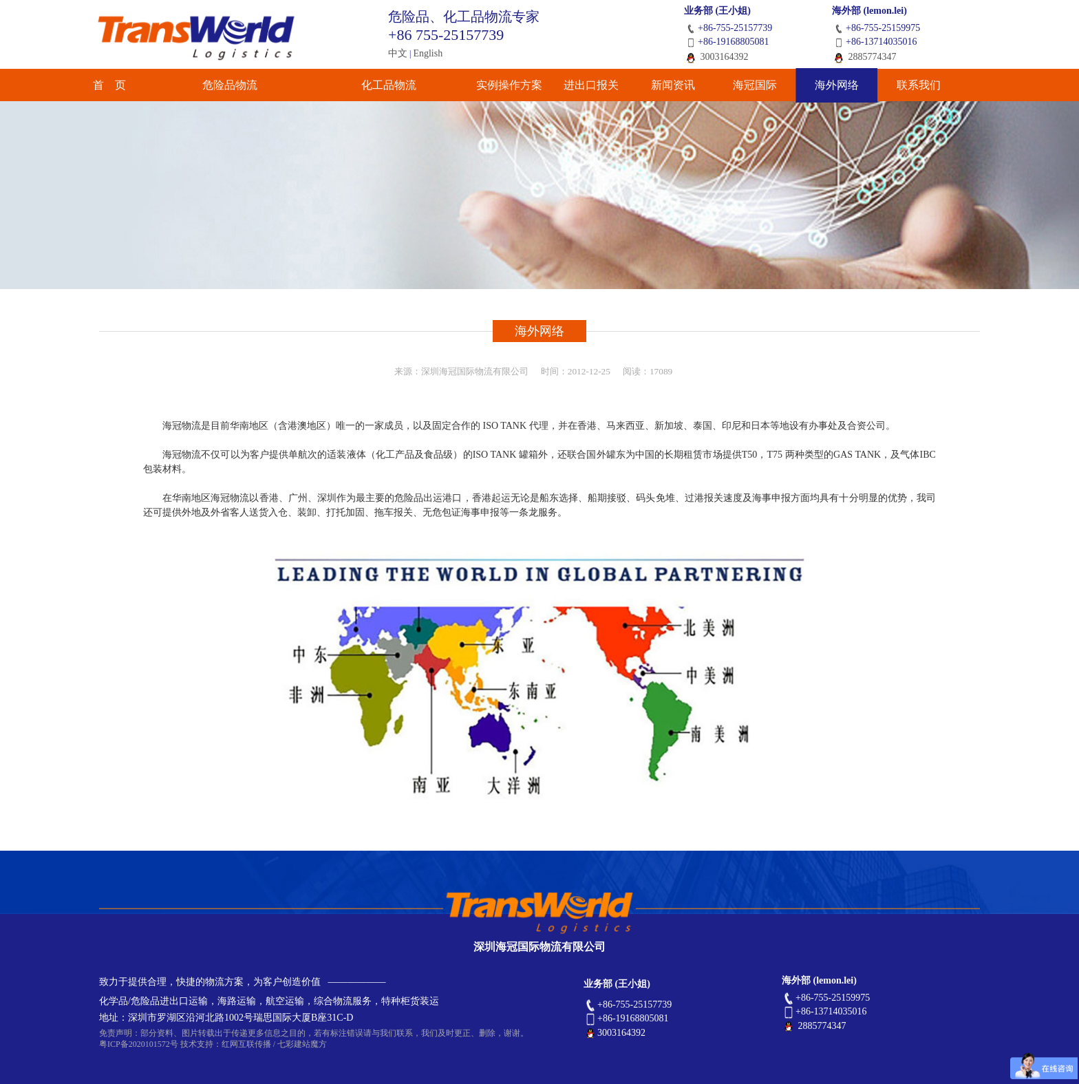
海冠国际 (750, 86)
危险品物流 (250, 86)
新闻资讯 (659, 86)
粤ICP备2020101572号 (138, 1044)
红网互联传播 (246, 1044)
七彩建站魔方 (302, 1044)
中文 (397, 53)
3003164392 (716, 57)
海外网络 (842, 86)
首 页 (145, 86)
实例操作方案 (475, 86)
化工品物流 (369, 86)
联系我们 (934, 86)
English (427, 53)
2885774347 (864, 57)
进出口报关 (566, 86)
